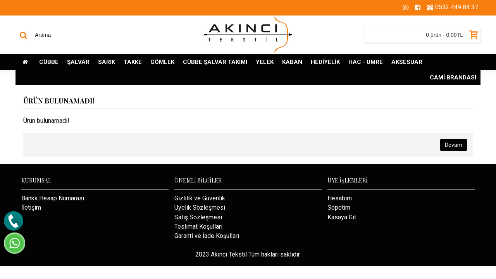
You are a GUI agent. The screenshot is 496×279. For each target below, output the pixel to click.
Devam (453, 145)
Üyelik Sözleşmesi (199, 207)
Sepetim (338, 207)
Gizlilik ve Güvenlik (199, 198)
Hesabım (339, 198)
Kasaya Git (341, 217)
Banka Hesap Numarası (52, 198)
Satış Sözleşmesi (198, 217)
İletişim (31, 207)
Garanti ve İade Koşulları (206, 235)
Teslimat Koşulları (198, 226)
